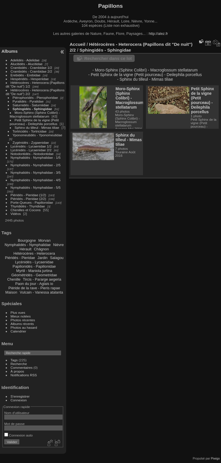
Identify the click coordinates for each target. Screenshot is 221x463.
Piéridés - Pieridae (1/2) (28, 195)
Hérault (25, 249)
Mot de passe (14, 424)
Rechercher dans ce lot (108, 58)
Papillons (110, 6)
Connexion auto (18, 435)
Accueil (77, 44)
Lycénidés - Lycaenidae (34, 262)
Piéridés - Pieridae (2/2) (28, 199)
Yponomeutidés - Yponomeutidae (37, 135)
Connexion (19, 400)
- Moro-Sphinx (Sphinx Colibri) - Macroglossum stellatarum (144, 70)
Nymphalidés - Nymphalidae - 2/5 (36, 165)
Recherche (19, 364)
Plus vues (18, 312)
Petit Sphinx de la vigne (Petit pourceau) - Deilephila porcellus (34, 122)
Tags (14, 360)
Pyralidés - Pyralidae (28, 101)
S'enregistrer (20, 396)
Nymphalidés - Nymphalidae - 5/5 (36, 187)
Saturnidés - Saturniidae (31, 105)
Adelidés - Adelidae (25, 60)
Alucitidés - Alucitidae (27, 64)
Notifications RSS (24, 375)
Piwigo (215, 458)
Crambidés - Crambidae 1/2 (31, 67)
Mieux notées (21, 316)
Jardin (42, 258)
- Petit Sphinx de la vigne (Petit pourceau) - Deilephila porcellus (145, 74)
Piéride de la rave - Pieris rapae (34, 288)
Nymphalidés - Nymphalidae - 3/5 (36, 172)
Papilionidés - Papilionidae (34, 266)
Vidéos (16, 214)
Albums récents (22, 324)
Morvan (44, 240)
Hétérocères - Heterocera (34, 253)
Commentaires (22, 367)
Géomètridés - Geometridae (34, 275)
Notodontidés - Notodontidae (32, 154)
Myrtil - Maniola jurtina (34, 271)
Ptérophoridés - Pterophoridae (35, 97)
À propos (17, 371)
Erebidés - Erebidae (26, 75)
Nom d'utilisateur (16, 413)
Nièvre (58, 245)
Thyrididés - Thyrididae (28, 206)
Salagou (57, 258)
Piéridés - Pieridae (20, 258)
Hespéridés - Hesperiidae (30, 79)
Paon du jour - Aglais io (34, 283)
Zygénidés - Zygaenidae (31, 142)
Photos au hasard (24, 327)
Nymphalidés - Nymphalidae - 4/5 (36, 180)
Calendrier (18, 331)
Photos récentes (23, 320)
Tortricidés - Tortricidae (30, 131)
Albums (9, 51)
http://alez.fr (158, 33)
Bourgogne (27, 240)
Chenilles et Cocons (26, 210)
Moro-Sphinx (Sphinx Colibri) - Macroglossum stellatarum (35, 114)
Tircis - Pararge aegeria (42, 279)
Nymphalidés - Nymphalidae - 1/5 (36, 157)
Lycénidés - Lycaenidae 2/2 (31, 150)
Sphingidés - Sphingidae (32, 109)
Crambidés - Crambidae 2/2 (31, 71)
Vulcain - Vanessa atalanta (41, 292)
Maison (11, 292)
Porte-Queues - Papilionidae (32, 202)
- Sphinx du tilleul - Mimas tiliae (145, 79)
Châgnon (41, 249)
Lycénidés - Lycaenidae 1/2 (31, 146)
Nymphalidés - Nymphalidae (28, 245)
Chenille (13, 279)
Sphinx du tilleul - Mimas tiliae (37, 127)
